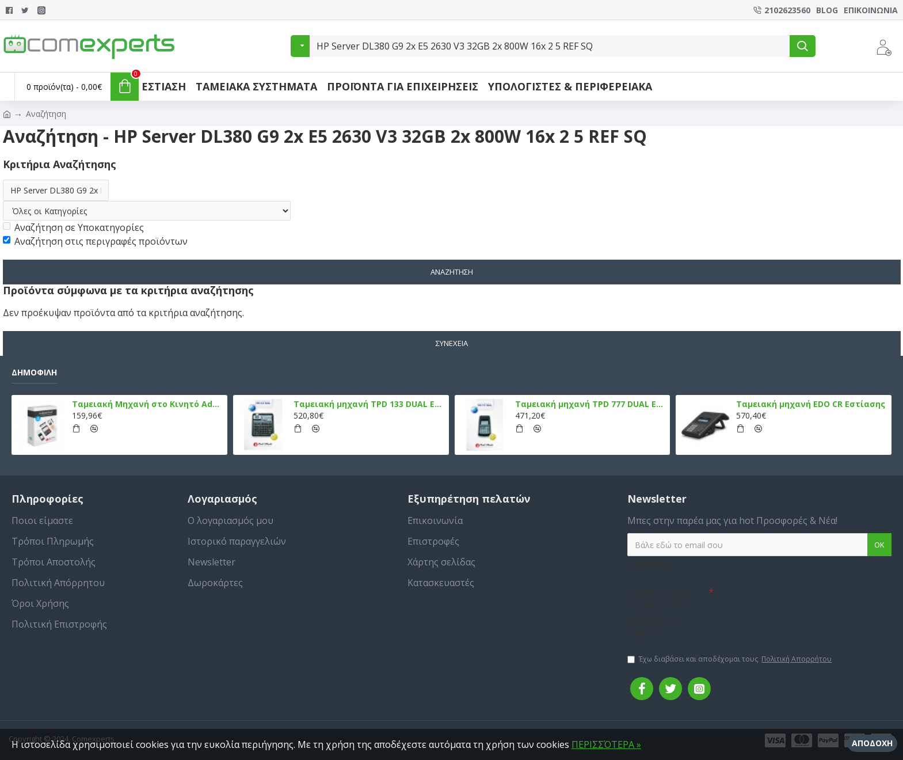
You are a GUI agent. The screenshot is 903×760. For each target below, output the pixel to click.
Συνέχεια (452, 343)
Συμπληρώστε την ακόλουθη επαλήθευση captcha (658, 612)
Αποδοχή (872, 743)
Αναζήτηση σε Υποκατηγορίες (73, 228)
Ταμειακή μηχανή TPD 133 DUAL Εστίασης (369, 405)
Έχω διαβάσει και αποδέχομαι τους (730, 659)
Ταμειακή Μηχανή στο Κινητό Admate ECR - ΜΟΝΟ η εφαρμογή (147, 405)
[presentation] (794, 601)
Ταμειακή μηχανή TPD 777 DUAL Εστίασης (590, 405)
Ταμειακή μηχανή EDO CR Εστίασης (810, 405)
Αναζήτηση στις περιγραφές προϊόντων (95, 241)
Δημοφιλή (34, 372)
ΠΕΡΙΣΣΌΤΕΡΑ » (606, 744)
